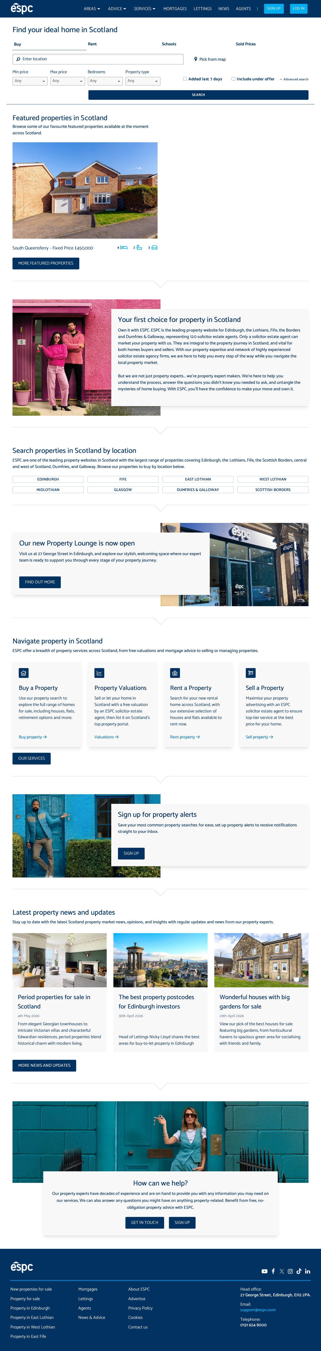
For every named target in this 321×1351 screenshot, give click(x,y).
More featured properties (46, 253)
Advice (115, 9)
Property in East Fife (28, 1327)
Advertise (136, 1289)
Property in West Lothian (32, 1317)
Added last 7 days (205, 79)
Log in (298, 9)
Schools (169, 44)
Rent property (185, 727)
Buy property (33, 727)
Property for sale (25, 1289)
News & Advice (91, 1308)
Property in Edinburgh (30, 1298)
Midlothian (48, 480)
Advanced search (296, 79)
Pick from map (212, 59)
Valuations (107, 727)
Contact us (138, 1317)
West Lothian (272, 470)
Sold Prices (246, 44)
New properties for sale (31, 1279)
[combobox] (98, 59)
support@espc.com (257, 1300)
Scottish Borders (272, 480)
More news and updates (44, 1056)
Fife (123, 470)
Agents (243, 9)
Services (142, 9)
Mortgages (175, 9)
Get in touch (144, 1213)
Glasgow (123, 480)
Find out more (40, 572)
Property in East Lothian (32, 1308)
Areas (90, 9)
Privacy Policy (140, 1298)
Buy (17, 44)
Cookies (135, 1308)
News (223, 9)
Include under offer (255, 79)
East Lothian (198, 470)
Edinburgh (48, 470)
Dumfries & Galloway (198, 480)
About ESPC (139, 1279)
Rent (92, 44)
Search (274, 60)
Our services (31, 749)
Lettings (203, 9)
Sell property (260, 727)
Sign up (274, 9)
